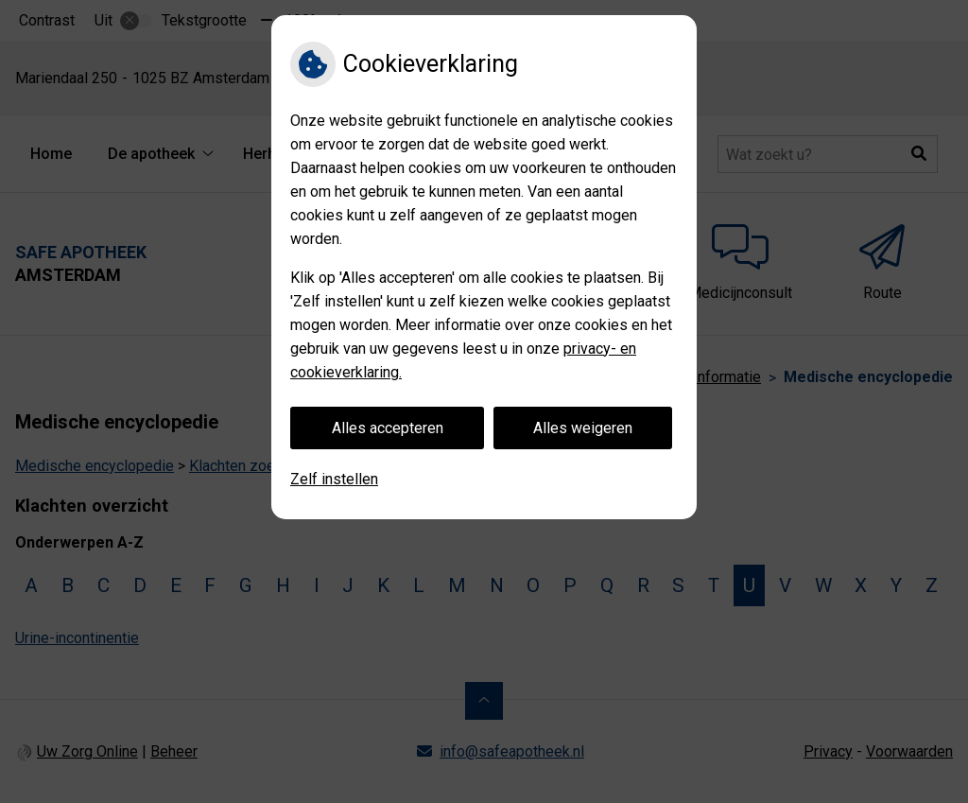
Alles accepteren (387, 428)
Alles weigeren (582, 428)
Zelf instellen (334, 479)
